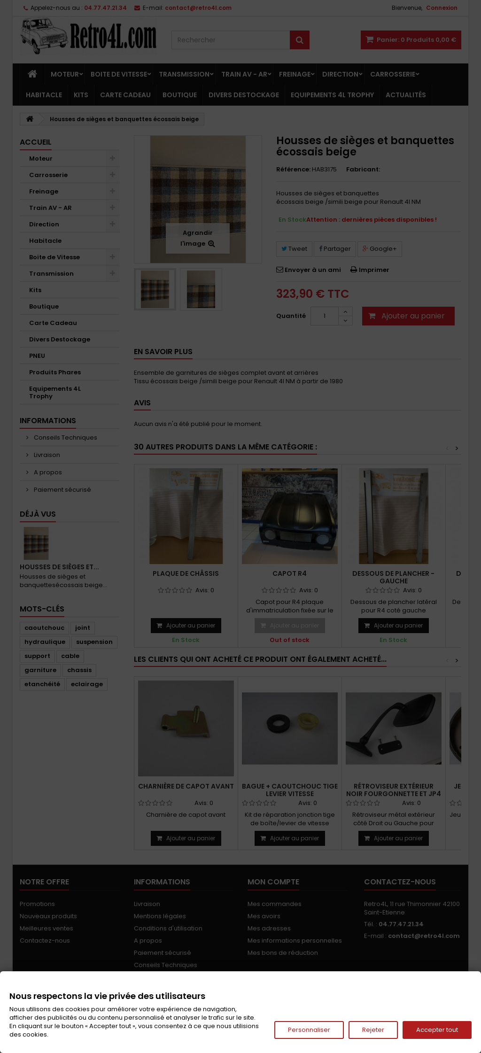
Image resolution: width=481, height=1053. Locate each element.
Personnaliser (309, 1029)
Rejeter (373, 1029)
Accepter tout (437, 1029)
